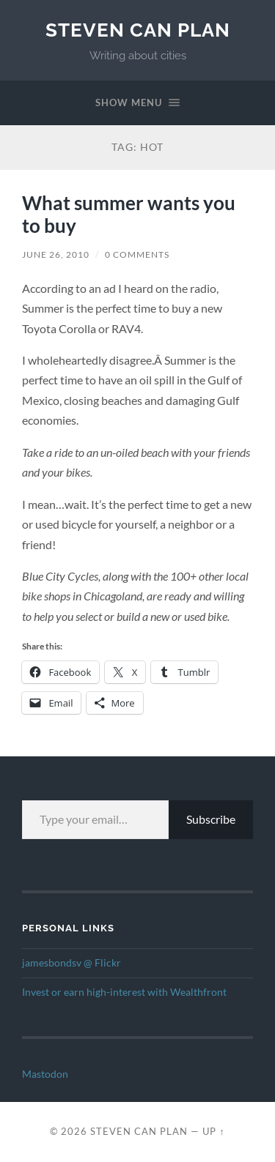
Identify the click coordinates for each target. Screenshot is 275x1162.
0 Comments (137, 254)
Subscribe (210, 819)
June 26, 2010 (55, 254)
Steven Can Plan (137, 29)
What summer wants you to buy (128, 214)
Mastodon (45, 1074)
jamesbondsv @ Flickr (71, 963)
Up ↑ (213, 1131)
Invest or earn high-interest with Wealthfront (124, 992)
